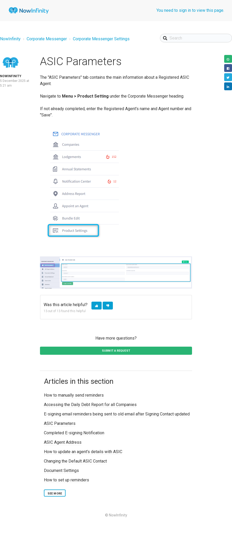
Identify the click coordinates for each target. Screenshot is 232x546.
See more (55, 493)
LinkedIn (228, 86)
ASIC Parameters (60, 423)
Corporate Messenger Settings (101, 38)
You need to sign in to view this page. (190, 10)
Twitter (228, 77)
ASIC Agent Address (63, 442)
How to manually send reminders (74, 395)
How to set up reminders (66, 479)
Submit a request (116, 350)
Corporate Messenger (47, 38)
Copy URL (228, 59)
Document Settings (61, 470)
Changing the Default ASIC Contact (75, 461)
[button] (96, 306)
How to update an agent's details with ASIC (83, 451)
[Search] (196, 38)
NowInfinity (10, 38)
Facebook (228, 68)
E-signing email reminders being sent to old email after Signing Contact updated (117, 414)
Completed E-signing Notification (74, 432)
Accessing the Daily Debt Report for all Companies (90, 404)
